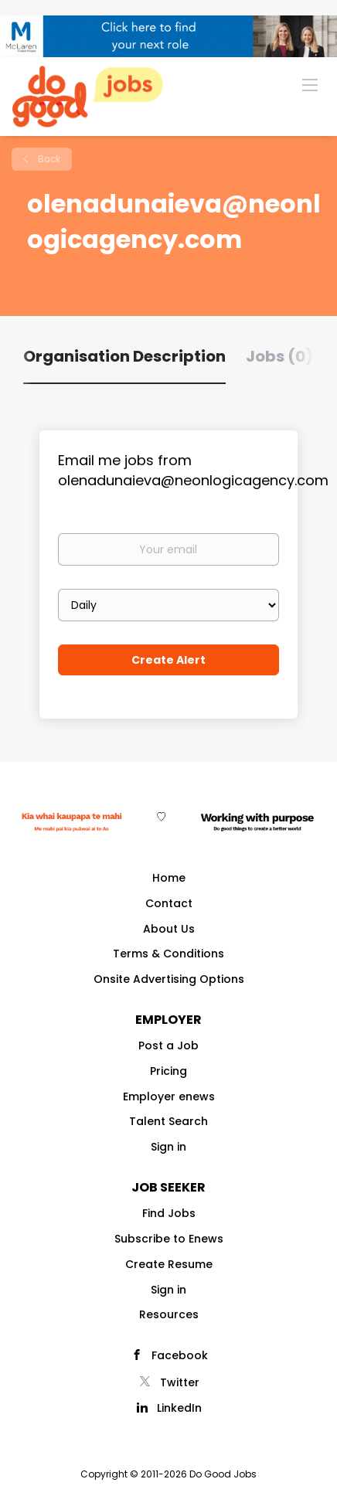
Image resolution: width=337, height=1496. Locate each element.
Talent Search (168, 1121)
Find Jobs (169, 1213)
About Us (169, 929)
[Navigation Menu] (310, 84)
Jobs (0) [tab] (279, 356)
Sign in (168, 1146)
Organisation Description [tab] (124, 356)
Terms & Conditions (168, 953)
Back (48, 158)
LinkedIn (179, 1408)
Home (169, 878)
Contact (168, 903)
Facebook (179, 1355)
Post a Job (168, 1045)
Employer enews (169, 1096)
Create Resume (169, 1264)
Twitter (179, 1382)
